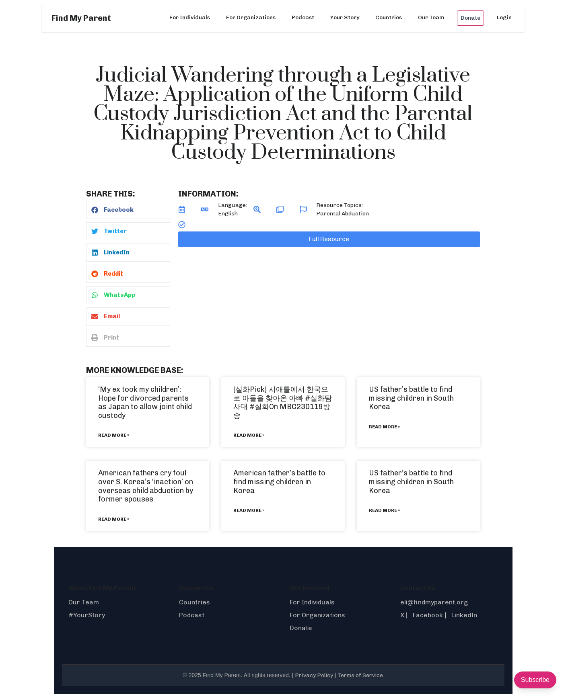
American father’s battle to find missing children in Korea (279, 482)
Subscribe (535, 679)
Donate (470, 17)
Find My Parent (81, 18)
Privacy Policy (314, 675)
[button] (128, 210)
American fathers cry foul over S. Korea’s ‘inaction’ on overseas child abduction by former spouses (145, 486)
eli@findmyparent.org (434, 602)
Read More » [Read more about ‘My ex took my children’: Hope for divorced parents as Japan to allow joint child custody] (113, 435)
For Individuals (189, 17)
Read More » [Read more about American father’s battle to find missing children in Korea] (248, 510)
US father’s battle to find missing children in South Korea (411, 398)
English (228, 213)
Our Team (431, 17)
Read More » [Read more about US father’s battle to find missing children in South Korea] (384, 427)
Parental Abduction (342, 213)
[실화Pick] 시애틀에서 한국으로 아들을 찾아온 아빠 (280, 394)
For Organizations (251, 17)
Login (504, 17)
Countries (388, 17)
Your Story (344, 17)
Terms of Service (360, 675)
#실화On (263, 406)
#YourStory (86, 615)
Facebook (428, 615)
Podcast (303, 17)
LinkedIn (464, 615)
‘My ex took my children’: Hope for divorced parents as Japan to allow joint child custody (145, 402)
